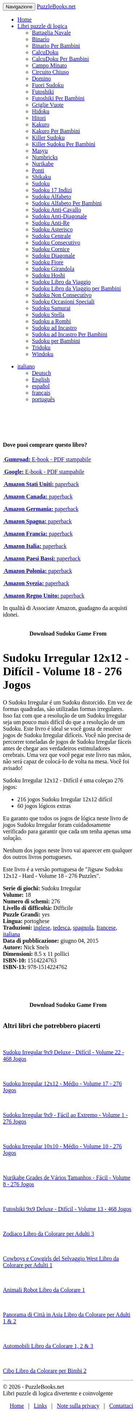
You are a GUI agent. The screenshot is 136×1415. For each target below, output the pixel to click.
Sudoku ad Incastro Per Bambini (69, 334)
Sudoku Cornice (51, 249)
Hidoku (40, 111)
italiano (26, 366)
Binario (40, 39)
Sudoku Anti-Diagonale (59, 216)
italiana (11, 934)
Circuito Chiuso (50, 72)
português (43, 399)
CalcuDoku (45, 52)
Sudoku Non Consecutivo (61, 295)
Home (24, 19)
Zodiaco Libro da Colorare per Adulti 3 (48, 1234)
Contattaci (121, 1406)
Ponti (38, 170)
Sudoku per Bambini (56, 341)
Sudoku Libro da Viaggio (61, 282)
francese (106, 928)
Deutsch (41, 373)
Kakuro (40, 124)
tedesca (61, 928)
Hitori (39, 118)
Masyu (40, 151)
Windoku (42, 354)
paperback (41, 484)
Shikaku (41, 177)
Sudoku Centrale (51, 236)
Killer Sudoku (48, 137)
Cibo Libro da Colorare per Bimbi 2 (44, 1371)
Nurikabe (43, 164)
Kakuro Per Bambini (56, 131)
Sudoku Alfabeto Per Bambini (67, 203)
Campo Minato (49, 65)
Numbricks (45, 157)
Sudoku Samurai (51, 308)
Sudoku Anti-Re (51, 223)
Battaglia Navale (51, 33)
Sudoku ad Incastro (54, 328)
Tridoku (41, 347)
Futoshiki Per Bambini (58, 98)
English (41, 379)
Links (40, 1406)
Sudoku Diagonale (53, 256)
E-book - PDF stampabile (47, 459)
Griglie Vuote (47, 105)
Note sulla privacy (78, 1406)
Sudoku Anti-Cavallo (56, 210)
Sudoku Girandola (53, 269)
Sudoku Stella (48, 315)
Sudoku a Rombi (51, 321)
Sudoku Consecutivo (56, 242)
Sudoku (41, 183)
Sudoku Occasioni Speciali (63, 301)
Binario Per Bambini (56, 46)
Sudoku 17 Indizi (52, 190)
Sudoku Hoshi (48, 275)
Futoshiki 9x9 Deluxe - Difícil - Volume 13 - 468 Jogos (67, 1209)
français (41, 393)
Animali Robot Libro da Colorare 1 (44, 1290)
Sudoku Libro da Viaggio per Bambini (76, 288)
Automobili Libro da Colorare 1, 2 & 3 (48, 1346)
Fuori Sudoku (48, 85)
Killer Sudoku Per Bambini (63, 144)
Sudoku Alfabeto (51, 197)
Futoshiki (43, 92)
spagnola (83, 928)
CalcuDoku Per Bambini (60, 59)
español (41, 386)
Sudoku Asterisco (52, 229)
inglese (42, 928)
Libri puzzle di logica (42, 26)
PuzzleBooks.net (56, 6)
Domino (41, 78)
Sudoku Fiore (47, 262)
